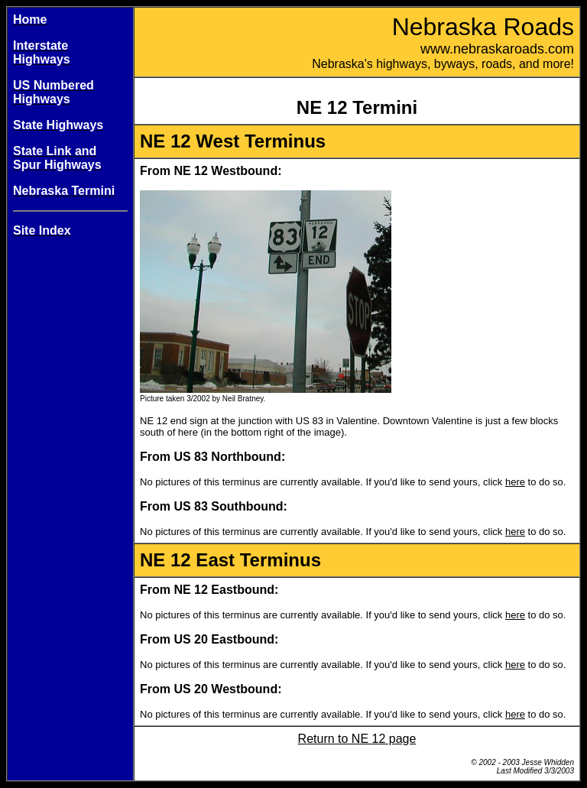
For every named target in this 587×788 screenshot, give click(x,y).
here (515, 482)
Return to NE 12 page (357, 738)
